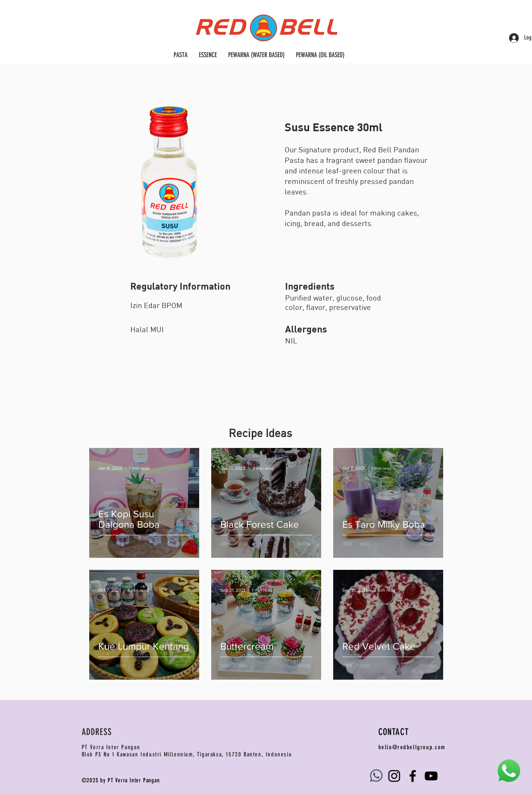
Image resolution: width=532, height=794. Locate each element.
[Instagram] (394, 776)
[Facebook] (413, 776)
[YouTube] (431, 776)
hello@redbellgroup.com (411, 747)
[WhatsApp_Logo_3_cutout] (376, 776)
